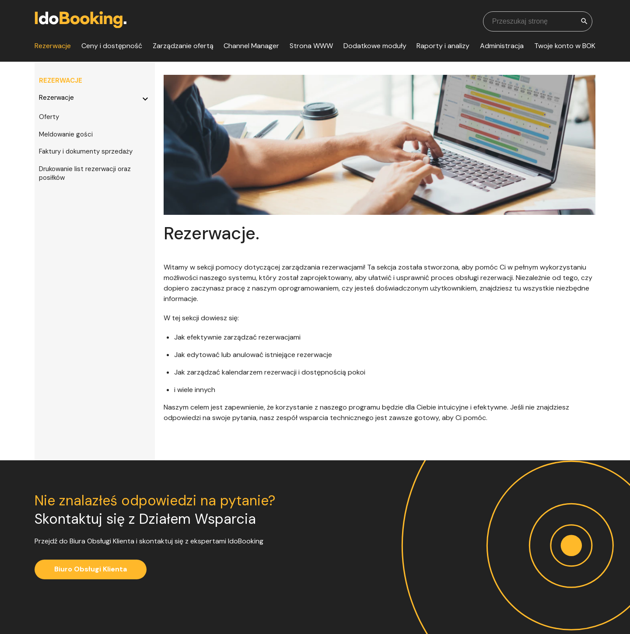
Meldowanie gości (66, 134)
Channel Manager (251, 45)
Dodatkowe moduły (374, 45)
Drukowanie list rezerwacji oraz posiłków (85, 173)
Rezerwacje (53, 45)
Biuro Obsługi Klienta (90, 569)
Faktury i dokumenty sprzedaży (86, 151)
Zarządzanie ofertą (183, 45)
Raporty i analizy (442, 45)
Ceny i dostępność (111, 45)
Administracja (502, 45)
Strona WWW (311, 45)
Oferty (49, 116)
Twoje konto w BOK (564, 45)
